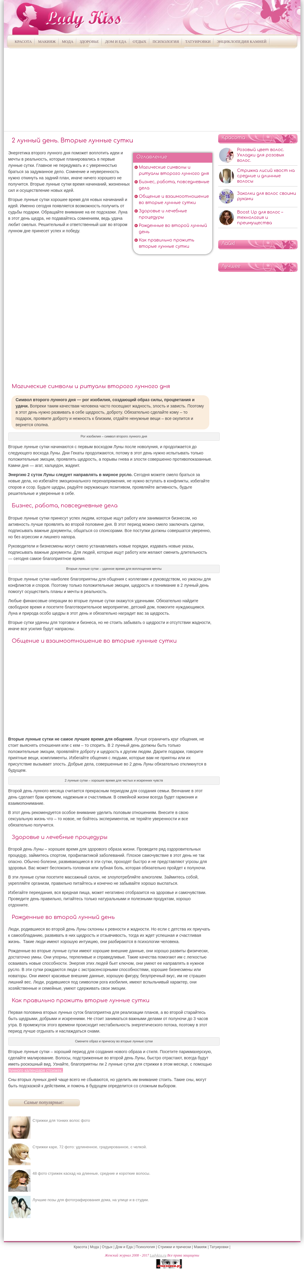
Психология (166, 41)
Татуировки (198, 41)
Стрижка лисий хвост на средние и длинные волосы (266, 175)
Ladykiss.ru (158, 1255)
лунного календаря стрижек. (35, 1070)
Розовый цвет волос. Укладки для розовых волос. (260, 155)
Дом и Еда (115, 41)
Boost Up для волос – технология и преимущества (260, 217)
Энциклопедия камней (241, 41)
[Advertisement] (152, 89)
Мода (68, 41)
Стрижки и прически (174, 1247)
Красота (23, 41)
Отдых (139, 41)
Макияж (47, 41)
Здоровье (89, 41)
